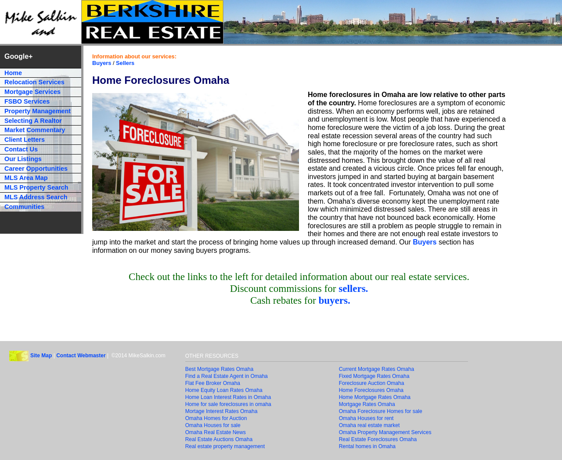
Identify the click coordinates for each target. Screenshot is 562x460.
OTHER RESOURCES (211, 356)
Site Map (41, 355)
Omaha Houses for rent (366, 418)
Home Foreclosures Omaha (371, 390)
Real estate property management (225, 446)
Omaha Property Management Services (385, 432)
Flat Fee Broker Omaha (212, 383)
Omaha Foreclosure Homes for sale (380, 411)
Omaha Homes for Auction (216, 418)
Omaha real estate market (369, 425)
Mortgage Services (32, 91)
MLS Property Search (36, 187)
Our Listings (23, 158)
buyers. (334, 300)
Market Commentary (34, 129)
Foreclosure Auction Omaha (371, 383)
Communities (24, 206)
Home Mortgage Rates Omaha (375, 397)
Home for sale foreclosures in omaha (228, 404)
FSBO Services (27, 101)
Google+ (18, 56)
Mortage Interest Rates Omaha (221, 411)
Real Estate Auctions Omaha (218, 439)
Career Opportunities (36, 168)
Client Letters (24, 139)
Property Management (37, 111)
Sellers (125, 63)
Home (13, 72)
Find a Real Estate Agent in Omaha (226, 376)
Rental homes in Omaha (367, 446)
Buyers (101, 63)
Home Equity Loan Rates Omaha (224, 390)
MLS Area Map (26, 177)
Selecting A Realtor (33, 120)
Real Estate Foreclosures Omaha (378, 439)
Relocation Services (34, 82)
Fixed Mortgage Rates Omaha (374, 376)
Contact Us (21, 149)
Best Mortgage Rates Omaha (219, 369)
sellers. (353, 288)
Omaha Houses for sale (213, 425)
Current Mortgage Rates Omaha (376, 369)
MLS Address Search (35, 197)
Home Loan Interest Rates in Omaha (228, 397)
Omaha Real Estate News (215, 432)
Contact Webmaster (80, 355)
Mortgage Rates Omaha (367, 404)
